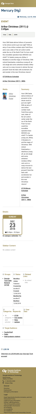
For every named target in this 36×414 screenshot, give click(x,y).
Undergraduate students (12, 336)
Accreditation (8, 410)
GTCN (16, 315)
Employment (7, 390)
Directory (6, 388)
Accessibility (8, 407)
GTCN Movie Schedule (11, 77)
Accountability (8, 409)
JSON (15, 34)
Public (6, 334)
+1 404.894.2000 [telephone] (10, 381)
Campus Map (9, 383)
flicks (16, 320)
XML (10, 34)
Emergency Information (11, 392)
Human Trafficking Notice (11, 402)
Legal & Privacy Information (12, 400)
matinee (17, 322)
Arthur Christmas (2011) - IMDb (14, 81)
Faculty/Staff (8, 332)
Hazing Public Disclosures (12, 405)
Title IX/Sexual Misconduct (12, 404)
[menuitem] (18, 389)
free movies (18, 318)
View (4, 34)
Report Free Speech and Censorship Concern (17, 412)
